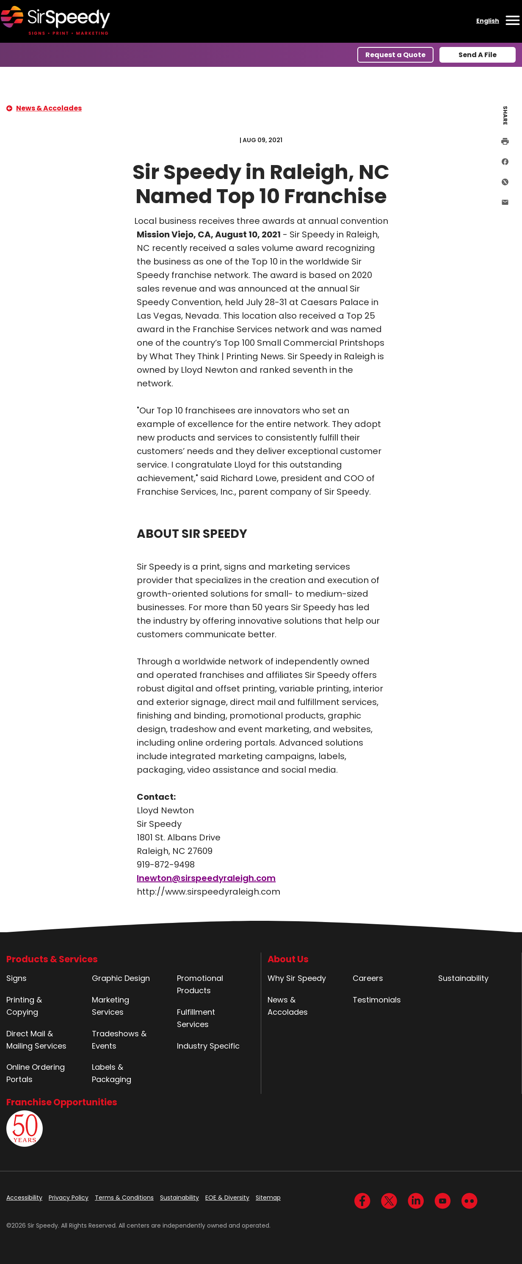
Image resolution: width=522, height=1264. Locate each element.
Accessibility (24, 1197)
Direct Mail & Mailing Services (36, 1039)
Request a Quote (395, 55)
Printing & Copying (24, 1005)
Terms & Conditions (124, 1197)
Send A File (477, 55)
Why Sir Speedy (297, 978)
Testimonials (377, 999)
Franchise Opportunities (61, 1102)
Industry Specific (208, 1046)
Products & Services (52, 959)
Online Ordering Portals (35, 1073)
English (487, 21)
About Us (288, 959)
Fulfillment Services (196, 1018)
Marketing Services (110, 1005)
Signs (16, 978)
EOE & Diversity (227, 1197)
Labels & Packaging (111, 1073)
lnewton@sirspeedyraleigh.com (206, 878)
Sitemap (268, 1197)
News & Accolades (49, 108)
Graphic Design (121, 978)
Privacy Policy (68, 1197)
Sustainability (463, 978)
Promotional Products (200, 984)
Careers (368, 978)
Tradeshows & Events (119, 1039)
